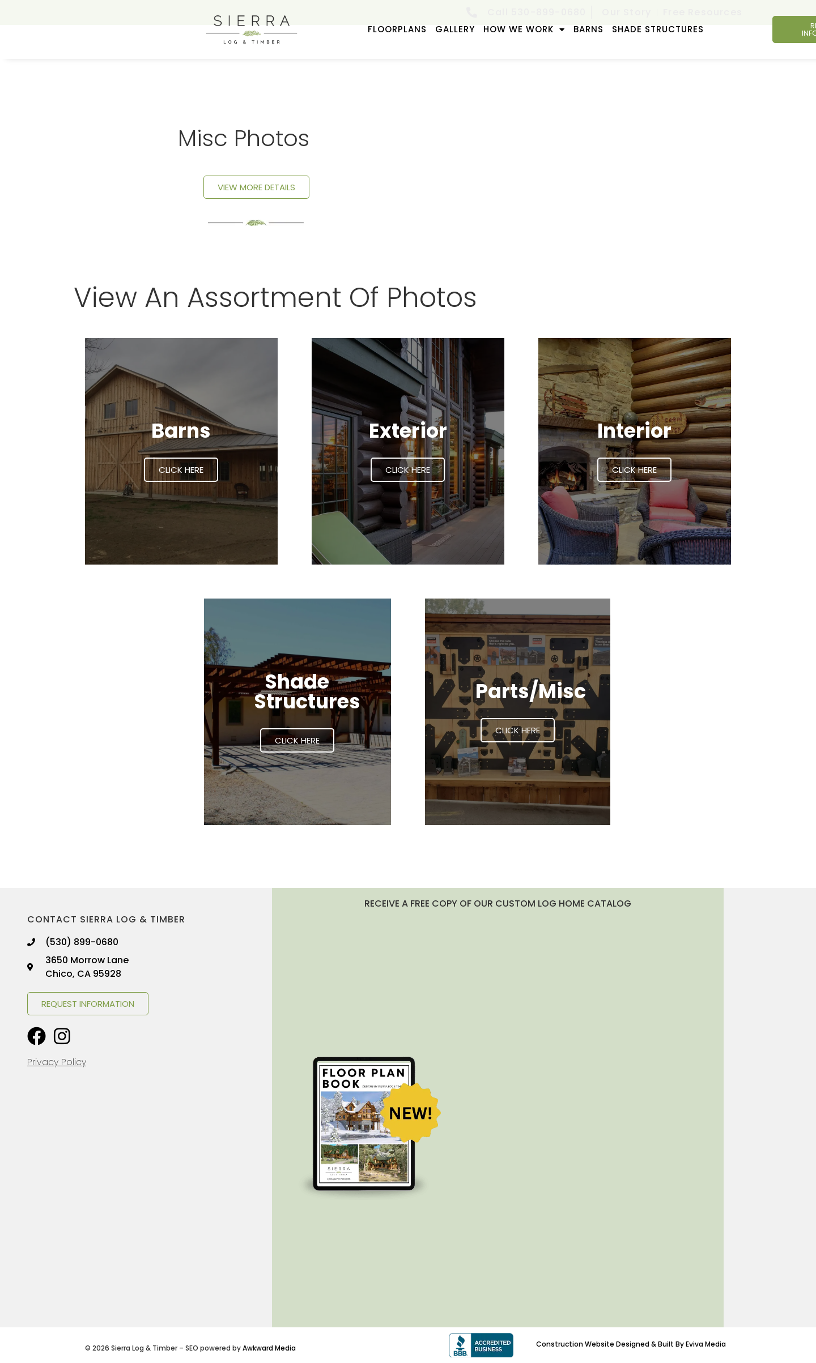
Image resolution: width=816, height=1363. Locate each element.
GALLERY (455, 29)
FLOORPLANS (397, 29)
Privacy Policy (56, 1062)
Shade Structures (658, 29)
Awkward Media (269, 1348)
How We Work (524, 30)
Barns (588, 29)
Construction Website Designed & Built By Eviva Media (631, 1344)
